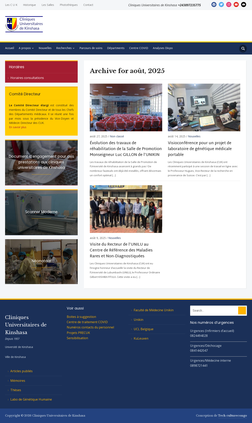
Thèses (15, 390)
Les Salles (48, 5)
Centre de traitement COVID (87, 322)
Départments (116, 48)
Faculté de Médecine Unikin (154, 310)
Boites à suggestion (81, 317)
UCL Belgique (143, 329)
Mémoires (17, 380)
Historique (29, 5)
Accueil (9, 48)
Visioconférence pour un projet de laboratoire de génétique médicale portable (200, 149)
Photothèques (69, 5)
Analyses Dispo (163, 48)
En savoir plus (17, 127)
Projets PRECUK (78, 333)
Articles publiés (21, 371)
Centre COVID (138, 48)
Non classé (117, 136)
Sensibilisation (77, 338)
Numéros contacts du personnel (90, 327)
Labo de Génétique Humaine (31, 399)
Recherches (64, 48)
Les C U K (11, 5)
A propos (25, 48)
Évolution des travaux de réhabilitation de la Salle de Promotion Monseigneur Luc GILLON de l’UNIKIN (126, 149)
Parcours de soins (90, 48)
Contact (88, 5)
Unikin (138, 319)
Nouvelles (45, 48)
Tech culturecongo (232, 415)
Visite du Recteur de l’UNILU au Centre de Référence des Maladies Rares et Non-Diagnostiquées (121, 250)
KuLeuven (141, 338)
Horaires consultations (27, 78)
